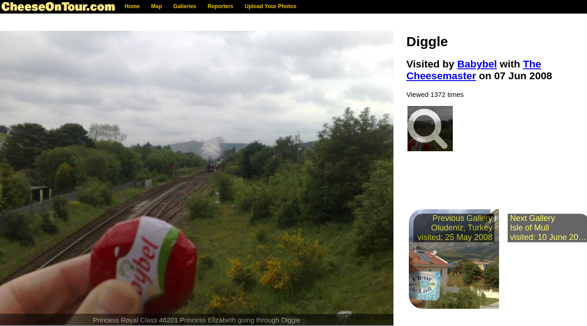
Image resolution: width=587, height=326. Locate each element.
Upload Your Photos (270, 6)
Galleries (184, 6)
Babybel (477, 64)
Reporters (220, 6)
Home (132, 6)
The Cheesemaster (474, 70)
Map (156, 6)
